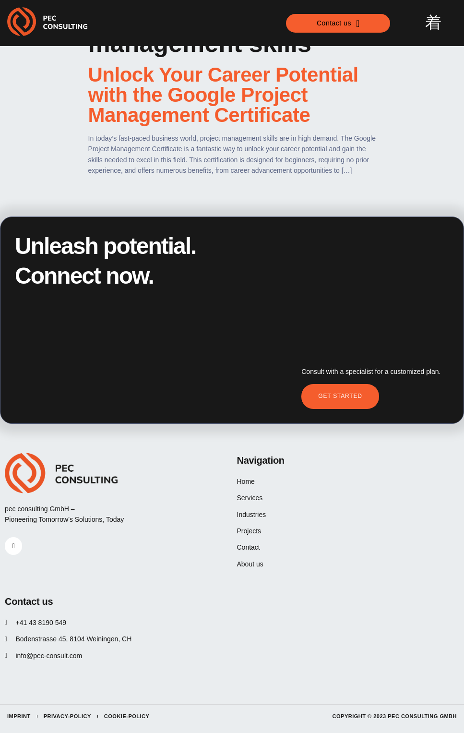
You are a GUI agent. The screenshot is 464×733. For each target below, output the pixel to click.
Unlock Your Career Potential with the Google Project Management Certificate (223, 94)
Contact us (338, 23)
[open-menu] (433, 23)
